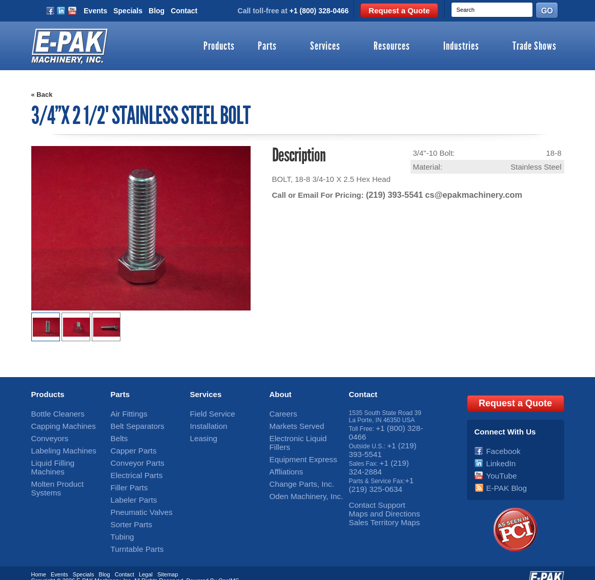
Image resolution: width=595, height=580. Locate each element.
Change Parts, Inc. (295, 466)
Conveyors (45, 434)
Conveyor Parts (132, 456)
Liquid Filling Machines (62, 456)
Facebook (500, 445)
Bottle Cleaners (52, 413)
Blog (157, 11)
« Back (42, 94)
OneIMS (228, 567)
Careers (281, 413)
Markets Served (291, 423)
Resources (392, 46)
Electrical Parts (131, 466)
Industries (461, 46)
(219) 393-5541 (392, 194)
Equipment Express (296, 445)
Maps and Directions (377, 499)
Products (219, 46)
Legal (146, 561)
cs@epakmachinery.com (465, 194)
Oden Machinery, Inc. (298, 477)
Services (325, 46)
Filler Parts (125, 477)
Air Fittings (125, 413)
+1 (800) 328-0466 (319, 11)
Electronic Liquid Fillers (301, 434)
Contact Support (371, 491)
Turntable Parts (132, 531)
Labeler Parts (129, 488)
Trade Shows (534, 46)
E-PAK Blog (502, 477)
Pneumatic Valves (135, 499)
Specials (127, 11)
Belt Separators (132, 423)
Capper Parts (129, 445)
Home (38, 561)
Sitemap (167, 561)
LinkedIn (497, 456)
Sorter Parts (127, 509)
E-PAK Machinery (98, 567)
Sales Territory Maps (377, 506)
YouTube (498, 466)
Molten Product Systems (64, 466)
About (281, 394)
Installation (204, 423)
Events (95, 11)
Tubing (120, 520)
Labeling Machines (57, 445)
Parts (267, 46)
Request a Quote (398, 10)
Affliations (283, 456)
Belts (118, 434)
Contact (184, 11)
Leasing (201, 434)
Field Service (207, 413)
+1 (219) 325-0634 (380, 474)
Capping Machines (56, 423)
